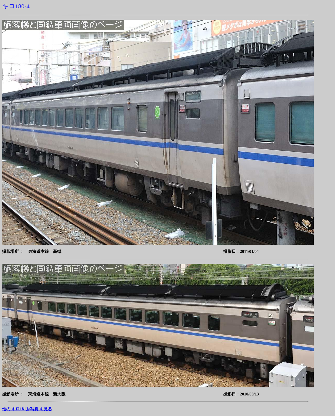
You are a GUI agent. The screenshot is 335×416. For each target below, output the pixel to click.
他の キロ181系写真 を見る (27, 409)
